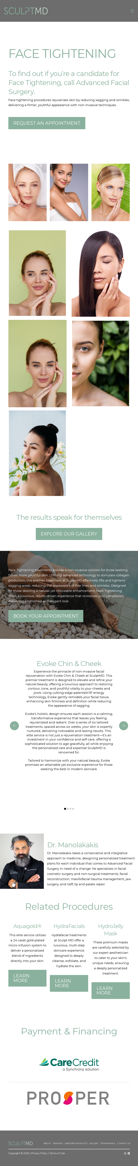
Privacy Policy (39, 1153)
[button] (132, 11)
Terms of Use (57, 1153)
